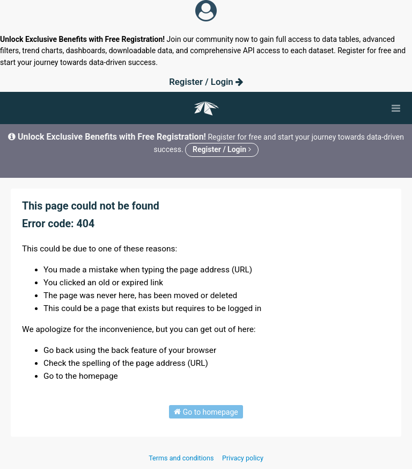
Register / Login (206, 81)
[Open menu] (396, 108)
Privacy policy (242, 458)
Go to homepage (206, 411)
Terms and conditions (182, 458)
